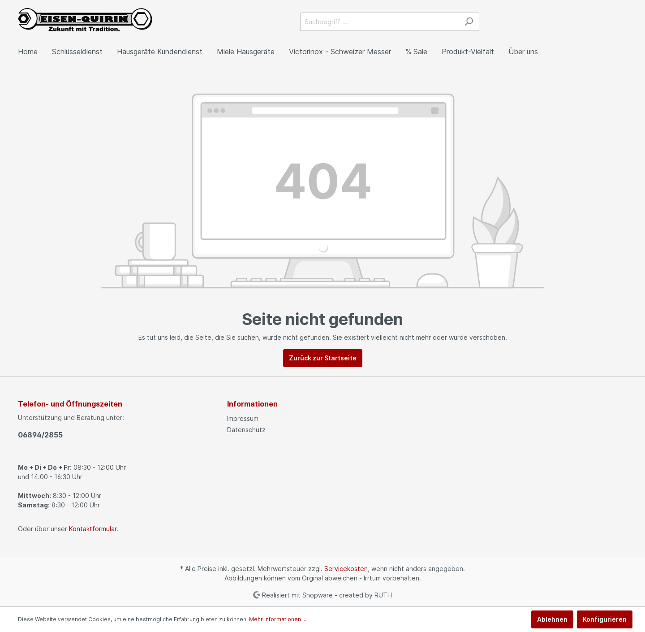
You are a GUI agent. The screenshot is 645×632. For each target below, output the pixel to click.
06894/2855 (40, 434)
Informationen (252, 403)
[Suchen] (468, 22)
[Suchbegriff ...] (379, 22)
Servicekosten (346, 568)
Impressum (242, 418)
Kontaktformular (92, 528)
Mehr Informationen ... (277, 619)
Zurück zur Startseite (323, 358)
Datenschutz (246, 429)
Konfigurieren (605, 619)
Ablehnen (552, 619)
